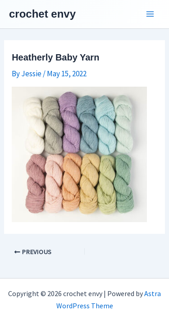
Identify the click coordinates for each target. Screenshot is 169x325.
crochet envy (42, 14)
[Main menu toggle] (150, 14)
